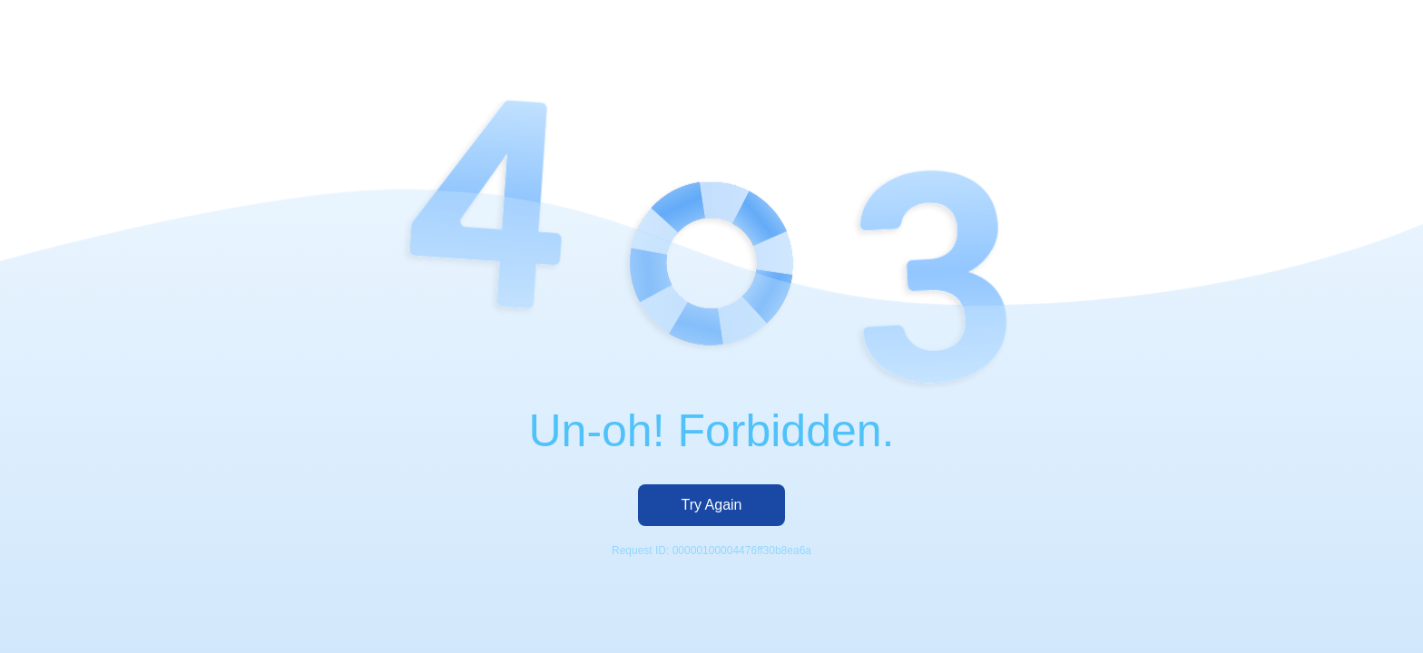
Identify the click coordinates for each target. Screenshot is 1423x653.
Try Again (712, 504)
